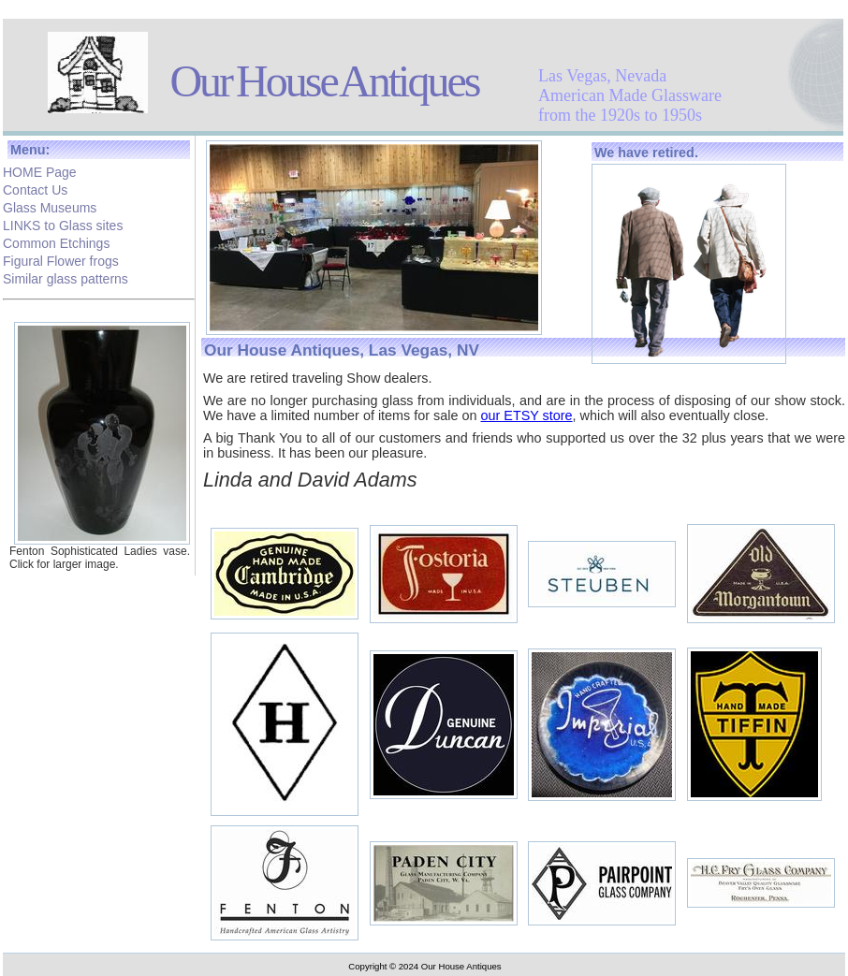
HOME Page (40, 170)
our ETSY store (526, 415)
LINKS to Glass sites (63, 223)
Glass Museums (49, 205)
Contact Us (35, 188)
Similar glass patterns (65, 277)
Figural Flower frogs (61, 259)
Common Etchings (56, 241)
